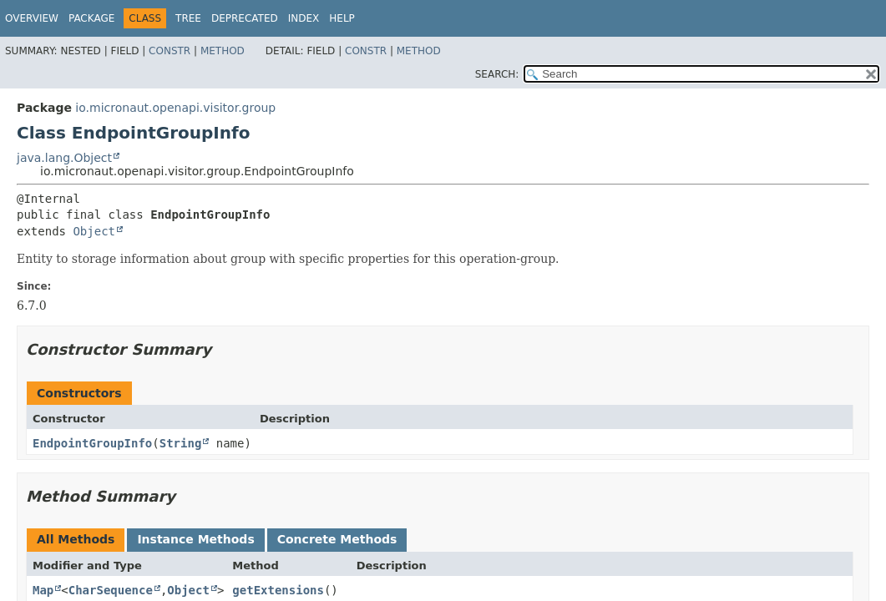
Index (304, 18)
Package (91, 18)
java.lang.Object (64, 157)
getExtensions (278, 590)
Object (94, 231)
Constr (169, 51)
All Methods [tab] (75, 539)
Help (342, 18)
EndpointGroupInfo (92, 443)
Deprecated (244, 18)
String (180, 443)
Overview (31, 18)
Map (43, 590)
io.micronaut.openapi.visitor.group (175, 107)
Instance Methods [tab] (195, 539)
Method (222, 51)
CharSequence (110, 590)
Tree (188, 18)
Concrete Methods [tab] (337, 539)
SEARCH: (497, 74)
